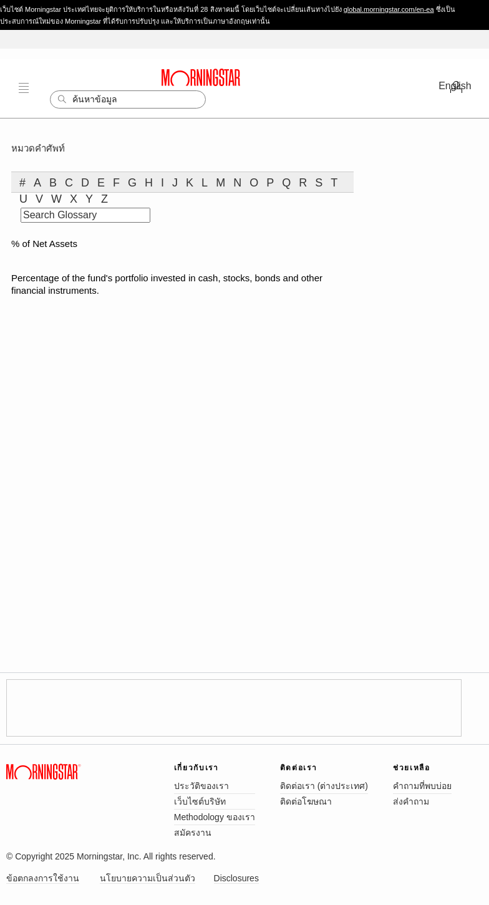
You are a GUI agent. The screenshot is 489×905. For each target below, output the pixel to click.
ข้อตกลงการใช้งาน (42, 878)
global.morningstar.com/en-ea (389, 9)
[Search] (128, 99)
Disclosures (236, 878)
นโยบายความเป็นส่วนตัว (147, 878)
